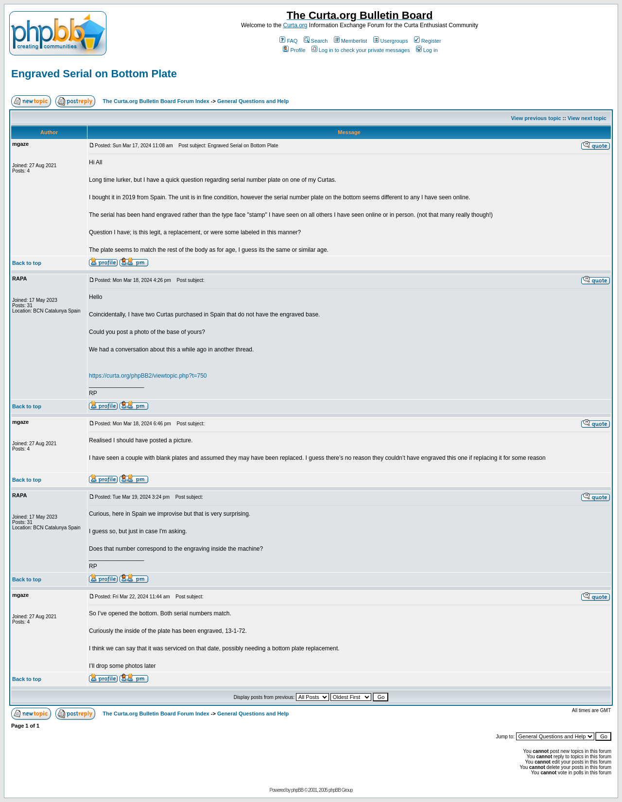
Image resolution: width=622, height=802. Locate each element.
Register (427, 41)
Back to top (26, 263)
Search (316, 41)
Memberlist (350, 41)
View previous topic (536, 118)
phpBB (297, 790)
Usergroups (390, 41)
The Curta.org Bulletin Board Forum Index (156, 101)
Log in (427, 50)
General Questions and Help (253, 101)
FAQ (288, 41)
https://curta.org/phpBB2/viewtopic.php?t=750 (148, 375)
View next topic (587, 118)
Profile (294, 50)
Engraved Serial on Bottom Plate (94, 74)
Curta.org (295, 25)
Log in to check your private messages (360, 50)
